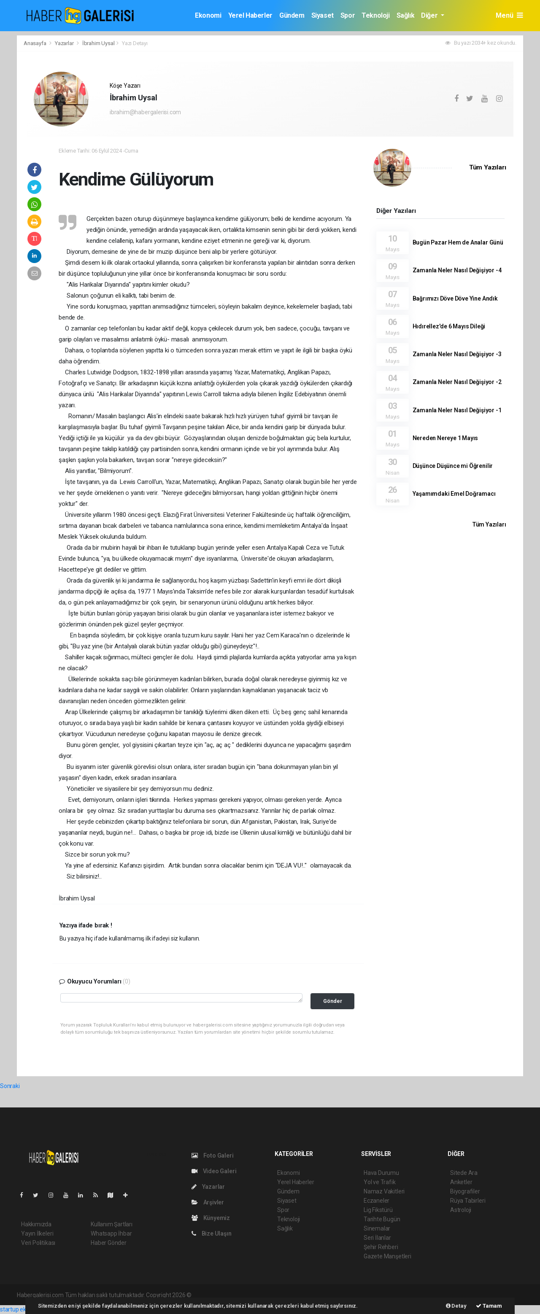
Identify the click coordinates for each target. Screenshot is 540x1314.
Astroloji (460, 1210)
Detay (456, 1306)
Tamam (489, 1306)
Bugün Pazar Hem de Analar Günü (458, 242)
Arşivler (208, 1202)
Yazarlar (65, 43)
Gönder (332, 1001)
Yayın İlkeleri (37, 1233)
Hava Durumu (381, 1172)
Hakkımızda (36, 1224)
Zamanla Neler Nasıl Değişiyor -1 (457, 410)
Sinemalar (377, 1228)
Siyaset (322, 15)
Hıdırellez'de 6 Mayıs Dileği (449, 326)
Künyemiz (211, 1218)
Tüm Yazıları (487, 167)
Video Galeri (214, 1171)
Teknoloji (375, 15)
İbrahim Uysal (98, 43)
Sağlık (406, 15)
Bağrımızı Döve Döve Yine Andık (455, 298)
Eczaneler (376, 1200)
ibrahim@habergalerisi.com (145, 112)
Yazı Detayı (135, 43)
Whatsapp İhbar (111, 1233)
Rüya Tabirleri (467, 1200)
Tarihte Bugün (382, 1219)
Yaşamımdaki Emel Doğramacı (454, 493)
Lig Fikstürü (378, 1210)
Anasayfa (35, 43)
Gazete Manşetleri (387, 1256)
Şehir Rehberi (381, 1247)
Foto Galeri (213, 1155)
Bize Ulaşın (212, 1233)
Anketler (461, 1182)
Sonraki (10, 1086)
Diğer (430, 15)
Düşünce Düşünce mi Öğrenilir (453, 465)
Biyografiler (465, 1191)
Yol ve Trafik (380, 1182)
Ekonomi (208, 15)
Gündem (292, 15)
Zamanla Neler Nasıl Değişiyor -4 (457, 270)
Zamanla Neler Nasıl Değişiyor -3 (457, 354)
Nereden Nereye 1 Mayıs (445, 438)
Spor (347, 15)
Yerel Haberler (250, 15)
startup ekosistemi (24, 1309)
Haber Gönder (109, 1242)
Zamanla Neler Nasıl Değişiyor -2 (457, 382)
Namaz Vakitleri (384, 1191)
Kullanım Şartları (111, 1224)
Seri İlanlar (377, 1237)
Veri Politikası (38, 1242)
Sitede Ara (464, 1172)
